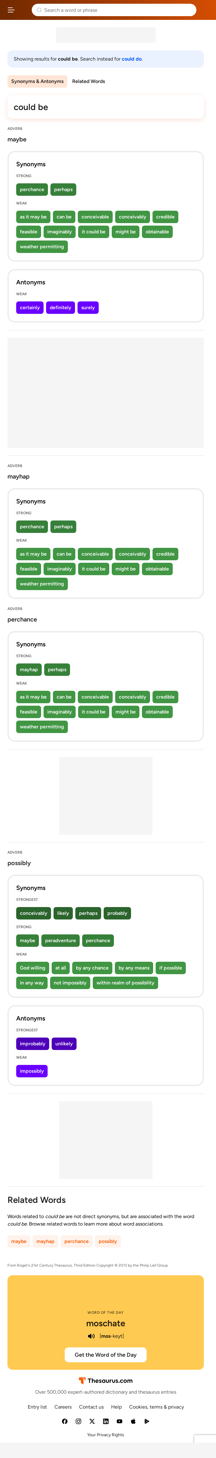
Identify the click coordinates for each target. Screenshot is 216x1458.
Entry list (37, 1407)
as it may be (33, 217)
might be (125, 232)
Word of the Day (105, 1312)
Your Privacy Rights (105, 1434)
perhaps (63, 189)
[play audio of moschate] (91, 1336)
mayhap (29, 669)
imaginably (59, 232)
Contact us (91, 1407)
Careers (63, 1407)
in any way (32, 983)
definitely (60, 307)
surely (88, 307)
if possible (170, 968)
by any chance (92, 968)
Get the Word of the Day (106, 1354)
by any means (134, 968)
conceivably (132, 217)
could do (132, 59)
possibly (108, 1241)
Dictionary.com (205, 10)
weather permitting (42, 247)
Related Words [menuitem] (88, 81)
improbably (32, 1044)
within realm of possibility (125, 983)
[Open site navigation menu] (11, 10)
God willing (32, 968)
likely (63, 913)
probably (117, 913)
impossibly (32, 1071)
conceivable (95, 217)
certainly (30, 307)
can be (64, 217)
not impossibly (70, 983)
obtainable (157, 232)
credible (165, 217)
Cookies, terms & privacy (156, 1407)
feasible (28, 232)
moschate (105, 1323)
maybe (27, 940)
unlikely (64, 1044)
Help (116, 1407)
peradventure (60, 940)
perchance (32, 189)
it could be (94, 232)
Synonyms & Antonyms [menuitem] (37, 81)
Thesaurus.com (23, 10)
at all (60, 968)
